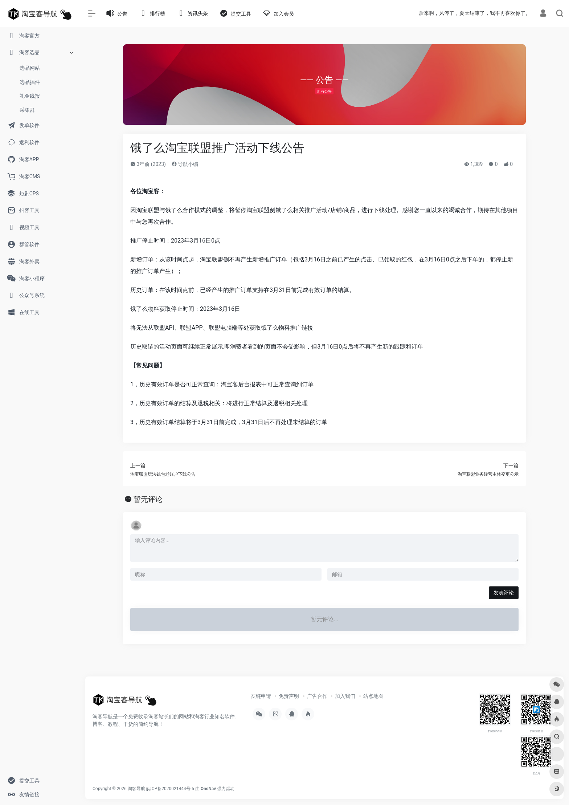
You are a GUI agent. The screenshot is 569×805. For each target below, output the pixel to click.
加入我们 (345, 696)
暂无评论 (148, 499)
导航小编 (185, 164)
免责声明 (289, 696)
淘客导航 (136, 788)
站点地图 (373, 696)
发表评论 (504, 592)
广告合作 (317, 696)
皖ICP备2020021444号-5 (170, 788)
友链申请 (261, 696)
